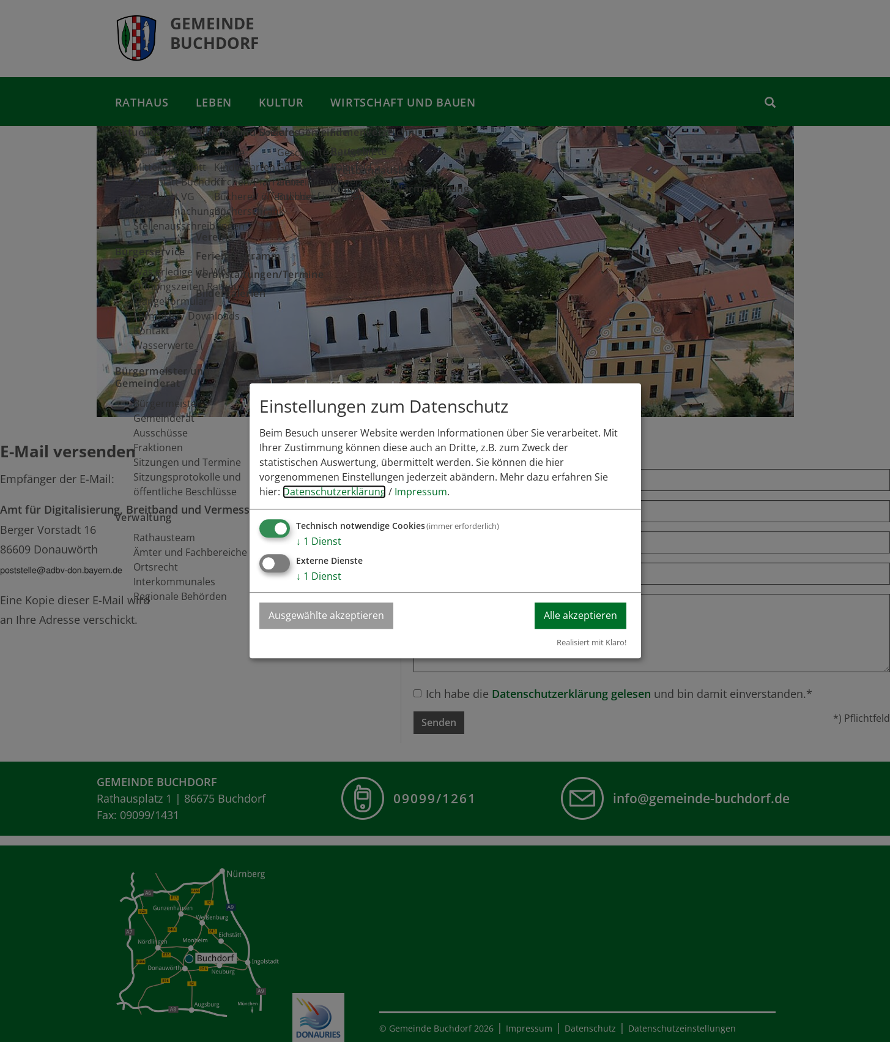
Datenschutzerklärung (334, 492)
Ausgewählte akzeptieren (326, 616)
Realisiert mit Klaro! (591, 642)
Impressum (421, 492)
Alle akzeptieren (580, 616)
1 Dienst (318, 542)
